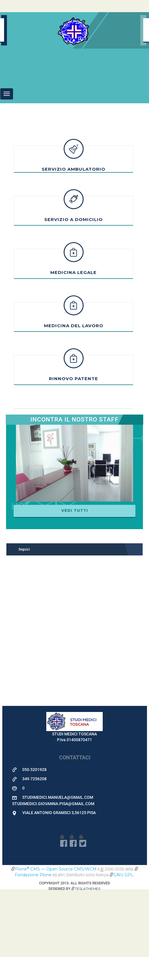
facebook (63, 909)
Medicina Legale (73, 338)
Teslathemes (87, 954)
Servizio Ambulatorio (73, 235)
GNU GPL (123, 940)
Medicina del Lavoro (73, 391)
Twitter (82, 909)
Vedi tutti (74, 576)
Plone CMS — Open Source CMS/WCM (56, 934)
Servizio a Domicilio (73, 285)
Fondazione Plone (33, 940)
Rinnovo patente (73, 444)
